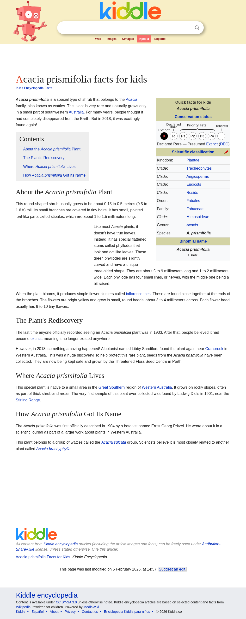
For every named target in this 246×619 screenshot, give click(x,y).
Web (98, 39)
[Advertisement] (123, 57)
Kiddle (20, 611)
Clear (187, 28)
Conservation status (193, 117)
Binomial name (193, 241)
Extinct (212, 144)
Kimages (128, 39)
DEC (224, 144)
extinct (36, 339)
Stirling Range (28, 400)
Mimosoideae (197, 217)
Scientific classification (193, 152)
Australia (76, 112)
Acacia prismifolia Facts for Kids (43, 557)
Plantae (192, 160)
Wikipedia (23, 607)
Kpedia (144, 39)
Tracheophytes (199, 168)
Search (197, 27)
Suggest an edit (172, 569)
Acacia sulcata (113, 442)
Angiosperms (197, 176)
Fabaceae (194, 209)
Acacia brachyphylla (53, 449)
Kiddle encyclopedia (60, 544)
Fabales (193, 201)
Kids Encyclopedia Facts (34, 88)
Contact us (90, 611)
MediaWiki (91, 607)
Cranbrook (214, 349)
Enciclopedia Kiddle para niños (127, 611)
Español (160, 39)
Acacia (131, 99)
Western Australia (157, 387)
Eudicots (193, 184)
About (54, 611)
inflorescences (138, 294)
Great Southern (111, 387)
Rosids (192, 192)
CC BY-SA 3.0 (66, 602)
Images (112, 39)
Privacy (70, 611)
